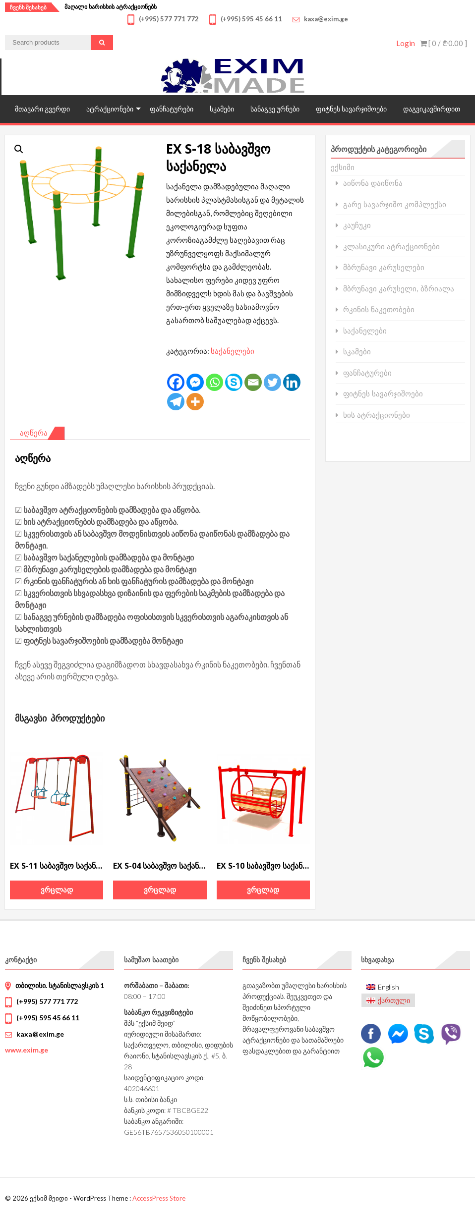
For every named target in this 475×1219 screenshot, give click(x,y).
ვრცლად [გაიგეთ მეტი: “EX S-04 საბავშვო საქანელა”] (160, 889)
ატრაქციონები (109, 109)
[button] (19, 149)
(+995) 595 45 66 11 (47, 1017)
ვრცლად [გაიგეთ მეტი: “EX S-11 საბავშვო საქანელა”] (57, 889)
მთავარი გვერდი (42, 109)
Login (405, 43)
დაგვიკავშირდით (431, 109)
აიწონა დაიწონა (373, 183)
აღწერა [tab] (34, 432)
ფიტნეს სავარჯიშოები (351, 109)
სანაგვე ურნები (274, 109)
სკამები (222, 109)
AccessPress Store (158, 1198)
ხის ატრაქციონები (376, 415)
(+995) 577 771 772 (47, 1001)
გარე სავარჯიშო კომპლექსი (394, 204)
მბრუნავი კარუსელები (383, 267)
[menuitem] (388, 987)
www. (26, 1050)
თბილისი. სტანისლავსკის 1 (59, 985)
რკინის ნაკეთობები (379, 309)
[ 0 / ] (443, 43)
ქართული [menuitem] (394, 1000)
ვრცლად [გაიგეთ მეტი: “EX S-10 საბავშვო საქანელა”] (263, 889)
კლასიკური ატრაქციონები (391, 246)
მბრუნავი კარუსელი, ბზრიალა (398, 288)
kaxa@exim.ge (40, 1034)
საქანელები (232, 350)
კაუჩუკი (357, 225)
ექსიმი (343, 167)
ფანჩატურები (171, 109)
